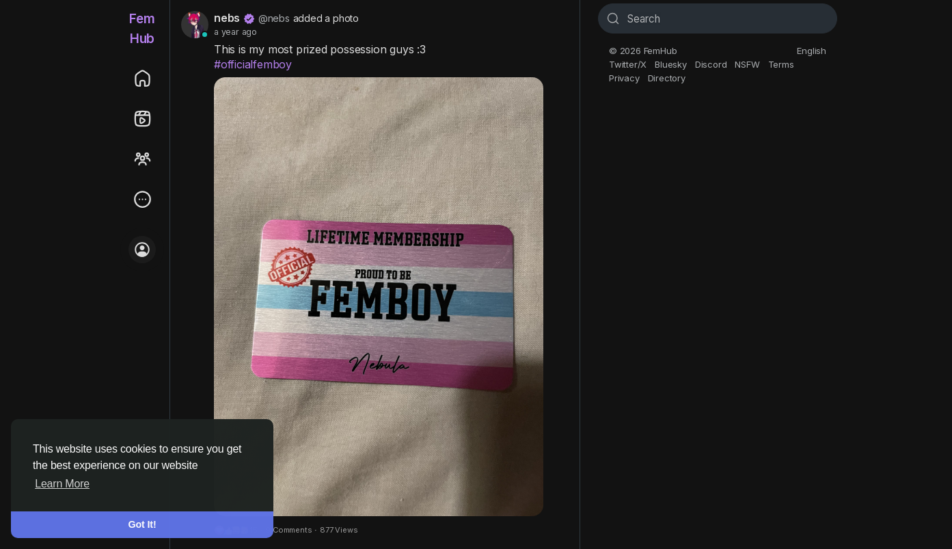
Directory (666, 77)
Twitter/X (628, 64)
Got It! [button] (142, 524)
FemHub (141, 28)
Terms (781, 64)
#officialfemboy (253, 64)
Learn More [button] (62, 484)
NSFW (747, 64)
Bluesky (671, 64)
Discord (711, 64)
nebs (227, 18)
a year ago (235, 32)
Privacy (624, 77)
